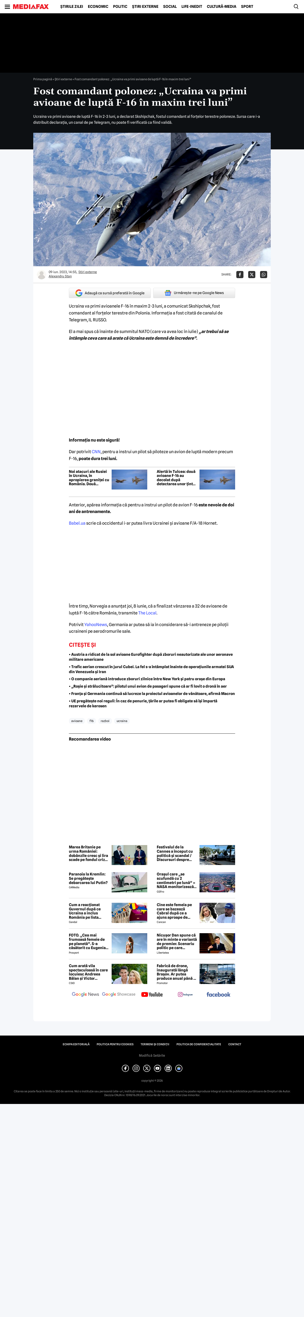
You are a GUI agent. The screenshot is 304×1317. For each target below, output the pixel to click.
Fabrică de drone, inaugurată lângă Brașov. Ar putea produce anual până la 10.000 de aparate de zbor (177, 972)
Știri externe (145, 7)
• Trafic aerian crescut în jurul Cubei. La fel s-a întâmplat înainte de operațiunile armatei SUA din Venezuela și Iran (151, 669)
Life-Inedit (191, 7)
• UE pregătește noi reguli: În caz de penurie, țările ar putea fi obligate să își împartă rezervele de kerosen (143, 703)
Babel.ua (77, 523)
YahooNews (95, 624)
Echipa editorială (76, 1044)
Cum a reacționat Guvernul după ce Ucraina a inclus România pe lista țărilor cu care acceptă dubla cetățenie (85, 911)
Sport (247, 7)
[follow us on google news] (85, 995)
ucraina (122, 721)
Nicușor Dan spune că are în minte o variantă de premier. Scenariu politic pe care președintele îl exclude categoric (177, 941)
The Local (147, 612)
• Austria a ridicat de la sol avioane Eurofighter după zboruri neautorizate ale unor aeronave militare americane (151, 657)
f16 (92, 721)
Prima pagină (42, 79)
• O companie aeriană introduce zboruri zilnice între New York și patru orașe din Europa (147, 679)
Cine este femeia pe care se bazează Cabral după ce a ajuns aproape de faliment (174, 911)
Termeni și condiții (155, 1044)
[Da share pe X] (251, 274)
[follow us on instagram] (185, 995)
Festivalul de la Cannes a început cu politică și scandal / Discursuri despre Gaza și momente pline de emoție (175, 853)
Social (170, 7)
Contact (234, 1044)
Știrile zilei (71, 7)
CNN (96, 451)
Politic (120, 7)
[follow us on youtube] (152, 995)
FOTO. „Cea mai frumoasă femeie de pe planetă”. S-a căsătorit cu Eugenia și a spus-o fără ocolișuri (87, 941)
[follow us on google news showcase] (118, 995)
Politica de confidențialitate (198, 1044)
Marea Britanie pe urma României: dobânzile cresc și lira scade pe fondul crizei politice (88, 853)
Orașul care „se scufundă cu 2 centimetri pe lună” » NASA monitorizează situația (176, 880)
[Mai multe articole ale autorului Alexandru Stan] (41, 274)
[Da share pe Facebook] (239, 274)
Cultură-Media (221, 7)
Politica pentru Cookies (115, 1044)
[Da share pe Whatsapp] (263, 274)
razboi (105, 721)
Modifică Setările (152, 1055)
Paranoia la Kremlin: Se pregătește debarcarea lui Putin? (88, 878)
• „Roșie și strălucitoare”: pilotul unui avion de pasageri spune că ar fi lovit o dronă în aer (148, 686)
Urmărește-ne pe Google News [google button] (194, 292)
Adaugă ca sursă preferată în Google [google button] (109, 293)
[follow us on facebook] (218, 995)
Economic (98, 7)
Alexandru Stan (60, 276)
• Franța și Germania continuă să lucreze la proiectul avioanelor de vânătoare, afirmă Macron (152, 693)
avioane (76, 721)
